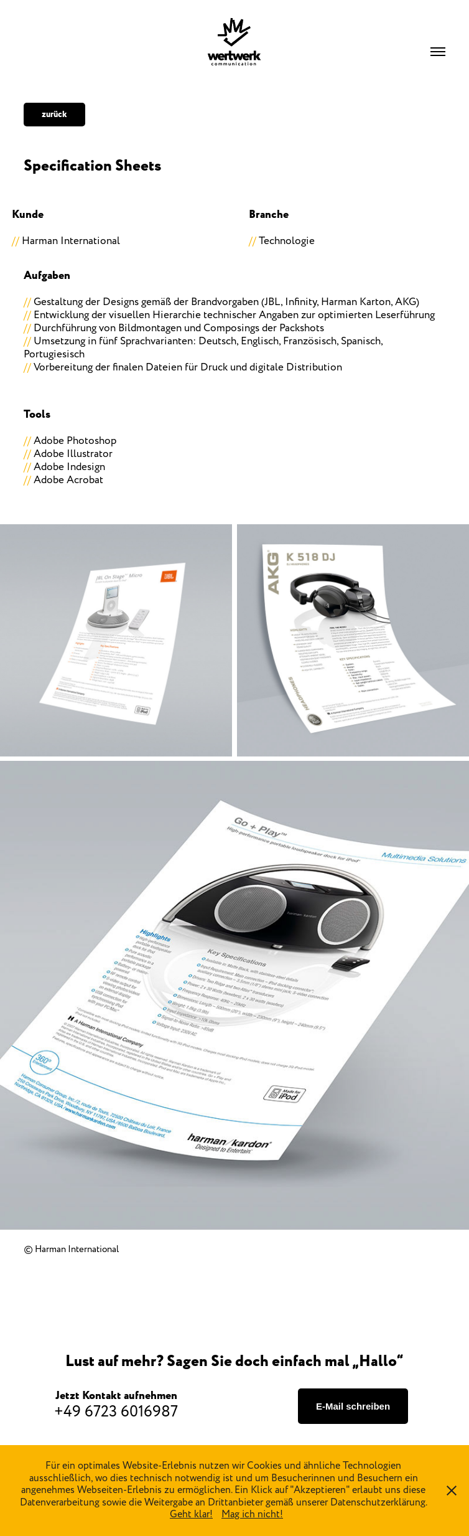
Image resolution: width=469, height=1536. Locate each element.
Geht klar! (191, 1514)
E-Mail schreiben (353, 1406)
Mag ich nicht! (252, 1514)
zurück (54, 114)
